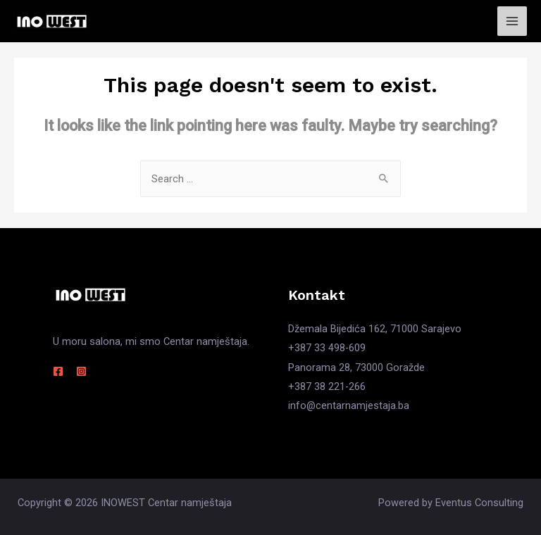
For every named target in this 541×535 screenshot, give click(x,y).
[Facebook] (58, 371)
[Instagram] (81, 371)
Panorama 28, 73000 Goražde (356, 367)
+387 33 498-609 (327, 347)
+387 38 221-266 (327, 386)
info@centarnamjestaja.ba (348, 405)
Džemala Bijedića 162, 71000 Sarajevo (374, 328)
